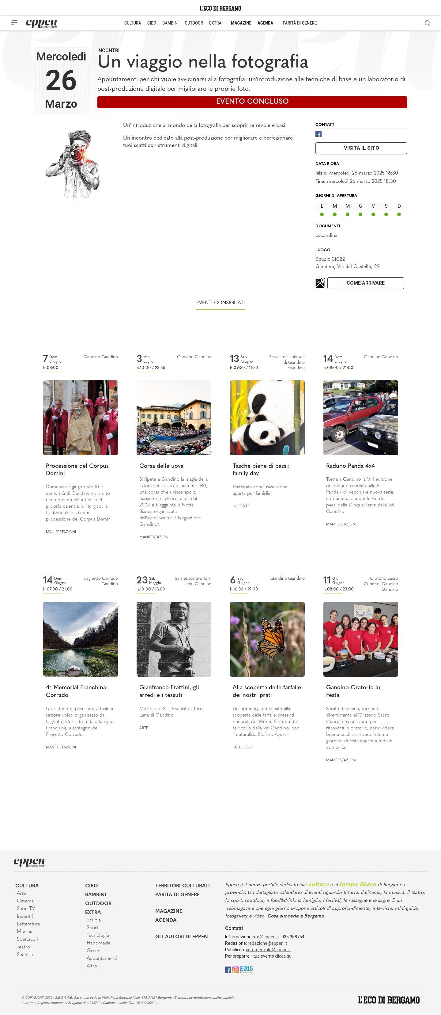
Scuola (94, 920)
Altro (92, 966)
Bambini (95, 895)
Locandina (326, 235)
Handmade (98, 943)
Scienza (25, 954)
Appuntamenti (102, 958)
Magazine (168, 911)
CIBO (151, 23)
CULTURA (132, 23)
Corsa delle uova (161, 466)
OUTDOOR (194, 23)
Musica (24, 931)
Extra (93, 912)
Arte (143, 728)
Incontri (108, 50)
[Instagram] (235, 969)
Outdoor (242, 747)
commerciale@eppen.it (268, 949)
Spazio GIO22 (330, 259)
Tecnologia (98, 935)
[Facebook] (318, 133)
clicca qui (283, 956)
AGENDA (265, 23)
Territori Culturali (182, 886)
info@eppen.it (265, 936)
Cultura (27, 886)
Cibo (91, 886)
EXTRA (215, 23)
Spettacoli (27, 939)
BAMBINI (170, 23)
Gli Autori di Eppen (181, 937)
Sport (92, 927)
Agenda (165, 920)
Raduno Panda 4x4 (350, 466)
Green (93, 950)
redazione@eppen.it (267, 943)
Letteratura (28, 924)
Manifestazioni (61, 532)
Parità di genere (177, 895)
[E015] (246, 969)
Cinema (25, 901)
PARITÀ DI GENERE (300, 23)
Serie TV (26, 908)
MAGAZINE (241, 23)
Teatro (23, 947)
